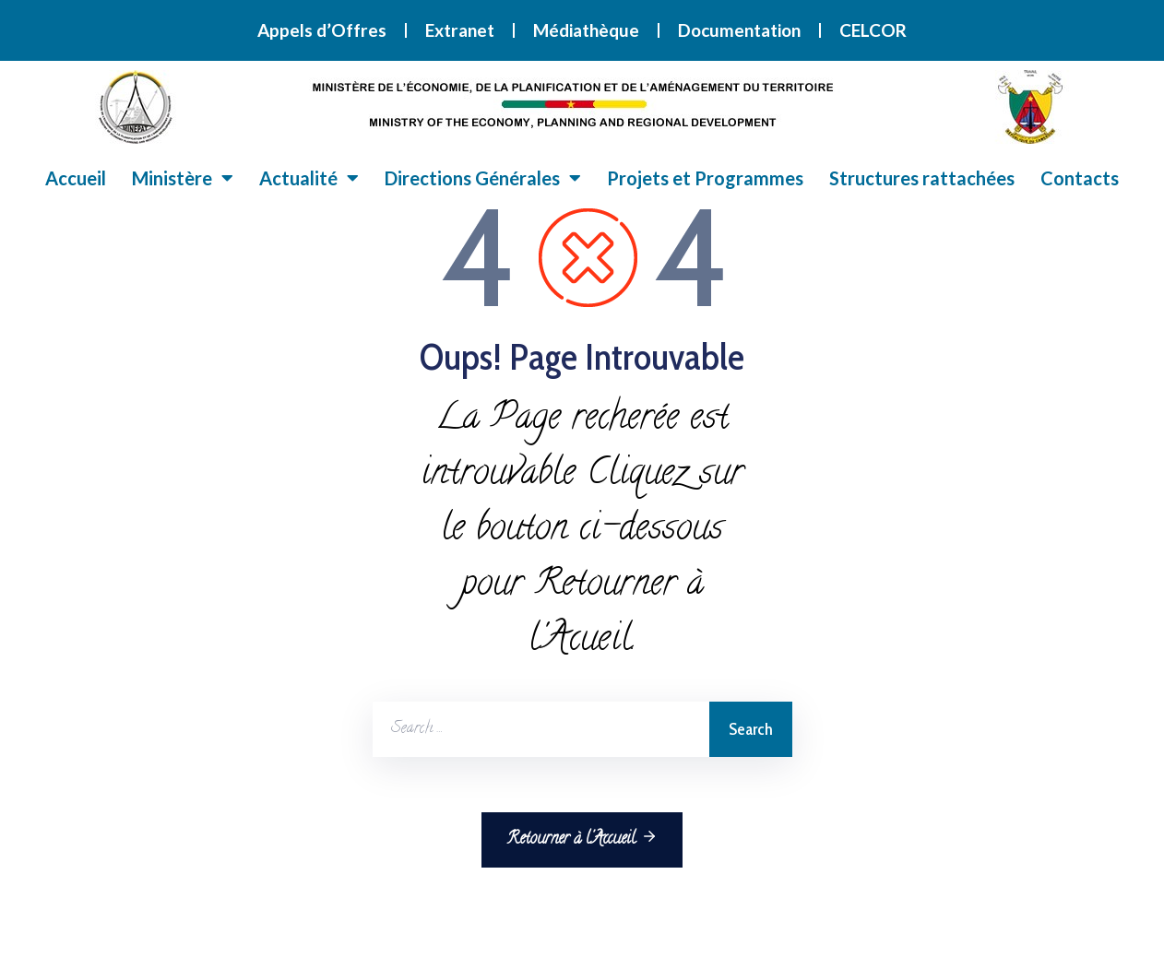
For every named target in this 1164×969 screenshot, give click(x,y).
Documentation (739, 30)
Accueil (75, 178)
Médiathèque (586, 30)
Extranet (459, 30)
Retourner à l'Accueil (582, 839)
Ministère (182, 178)
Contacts (1079, 178)
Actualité (309, 178)
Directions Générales (483, 178)
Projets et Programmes (705, 178)
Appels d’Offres (321, 30)
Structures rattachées (922, 178)
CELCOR (873, 30)
